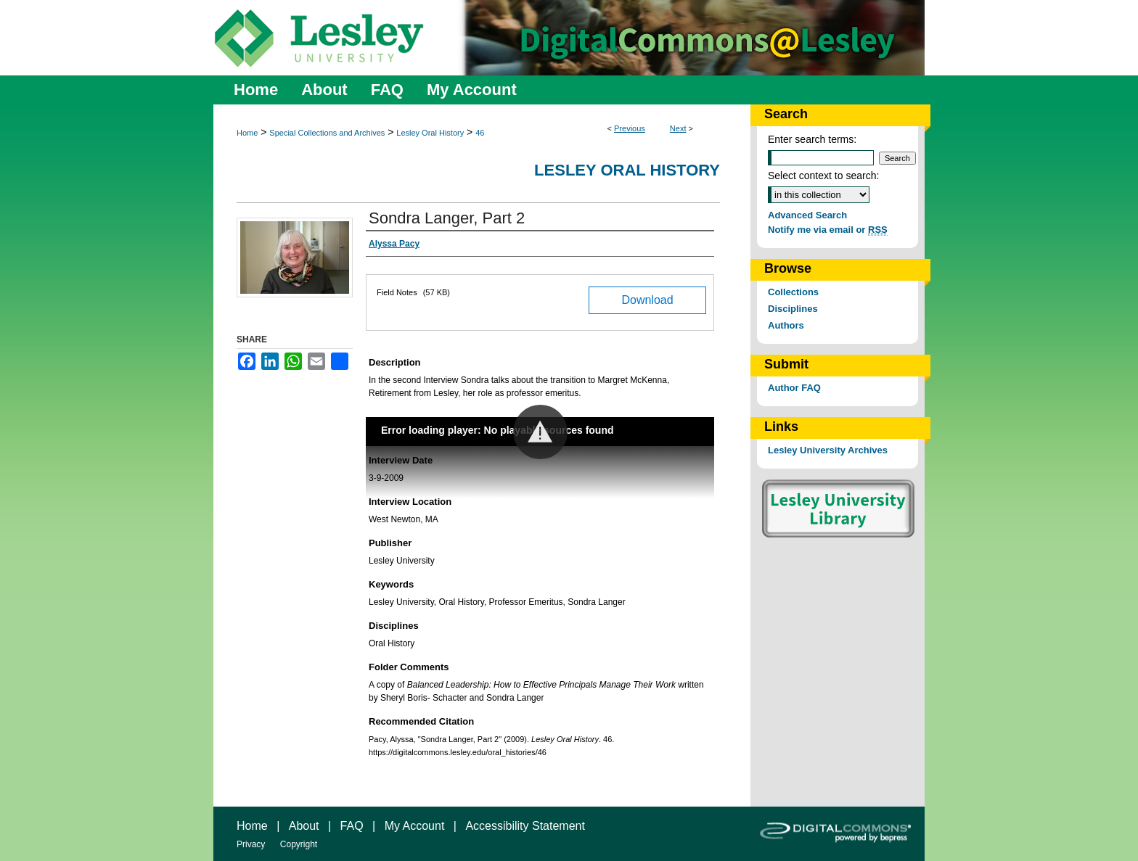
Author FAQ (794, 387)
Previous (629, 128)
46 (479, 132)
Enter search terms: (812, 139)
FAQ (352, 826)
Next (678, 128)
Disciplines (793, 308)
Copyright (298, 844)
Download (647, 300)
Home (247, 132)
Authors (786, 325)
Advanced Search (807, 215)
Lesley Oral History (430, 132)
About (304, 826)
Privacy (251, 844)
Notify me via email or (828, 229)
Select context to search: (823, 175)
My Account (415, 826)
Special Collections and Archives (327, 132)
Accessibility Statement (525, 826)
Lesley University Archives (828, 450)
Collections (793, 292)
